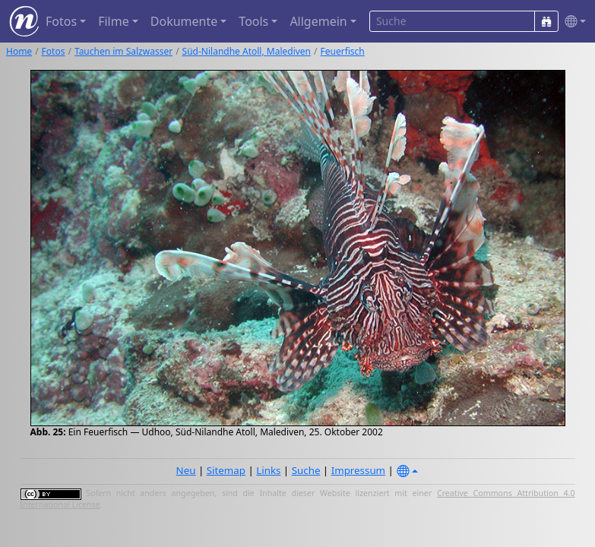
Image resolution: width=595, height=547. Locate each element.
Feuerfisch (343, 51)
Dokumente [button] (183, 21)
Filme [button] (113, 21)
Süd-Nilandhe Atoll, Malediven (246, 51)
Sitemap (226, 470)
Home (19, 51)
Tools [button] (253, 21)
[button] (572, 22)
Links (268, 470)
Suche (306, 470)
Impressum (358, 470)
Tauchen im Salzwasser (123, 51)
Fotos (53, 51)
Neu (186, 470)
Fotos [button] (61, 21)
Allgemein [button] (318, 21)
